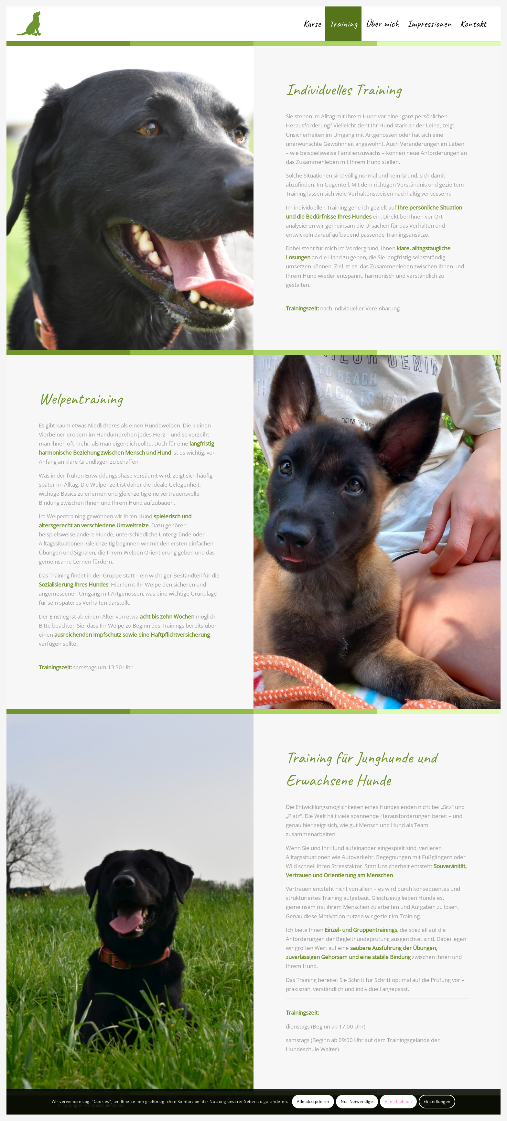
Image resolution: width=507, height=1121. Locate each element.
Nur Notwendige (357, 1101)
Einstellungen (437, 1101)
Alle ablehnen (398, 1101)
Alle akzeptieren (313, 1101)
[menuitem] (312, 23)
